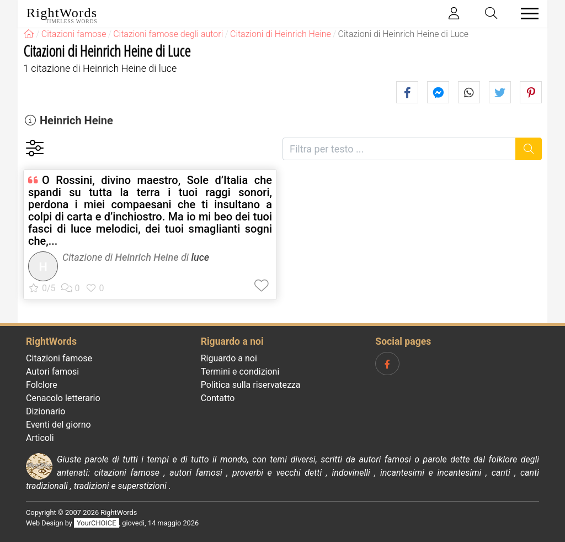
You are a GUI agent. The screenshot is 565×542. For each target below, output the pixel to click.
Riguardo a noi (229, 358)
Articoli (40, 438)
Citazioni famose (59, 358)
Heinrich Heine (76, 120)
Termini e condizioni (240, 371)
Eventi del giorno (58, 424)
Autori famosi (52, 371)
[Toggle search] (491, 13)
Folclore (41, 385)
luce (200, 257)
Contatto (218, 398)
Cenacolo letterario (63, 398)
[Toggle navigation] (526, 14)
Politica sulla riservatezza (251, 385)
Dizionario (45, 411)
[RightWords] (28, 34)
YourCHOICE (96, 523)
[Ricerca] (528, 149)
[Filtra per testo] (399, 149)
